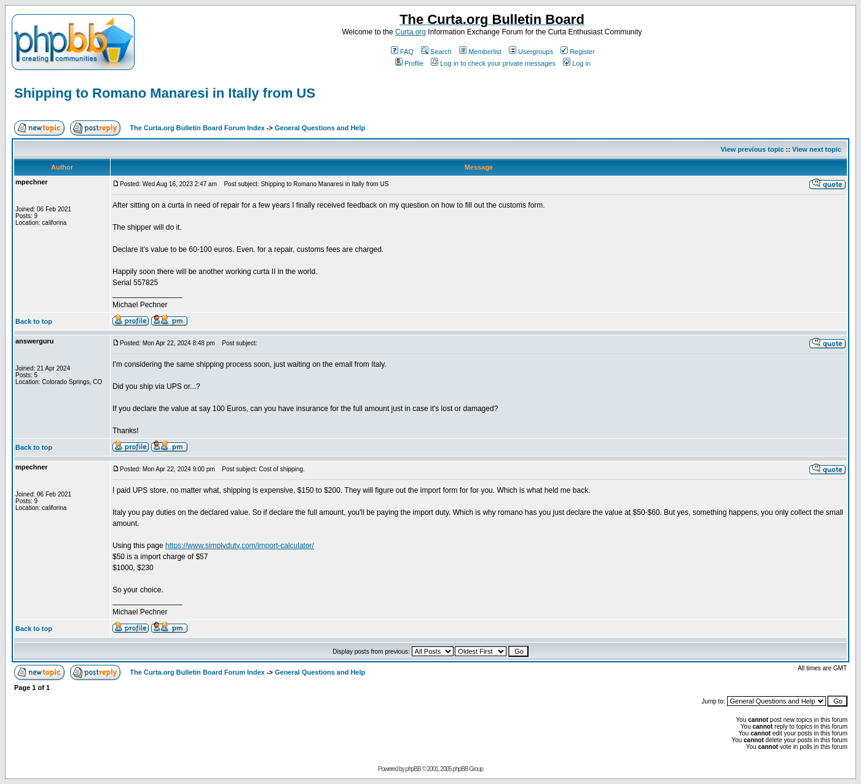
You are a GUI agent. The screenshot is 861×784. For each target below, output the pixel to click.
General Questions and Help (320, 127)
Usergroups (531, 51)
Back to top (33, 321)
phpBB (413, 769)
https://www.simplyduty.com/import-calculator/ (239, 545)
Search (436, 51)
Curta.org (410, 32)
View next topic (816, 149)
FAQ (402, 51)
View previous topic (752, 149)
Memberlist (480, 51)
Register (577, 51)
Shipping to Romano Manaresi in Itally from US (164, 93)
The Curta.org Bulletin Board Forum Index (197, 127)
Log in (577, 63)
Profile (409, 63)
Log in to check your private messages (493, 63)
